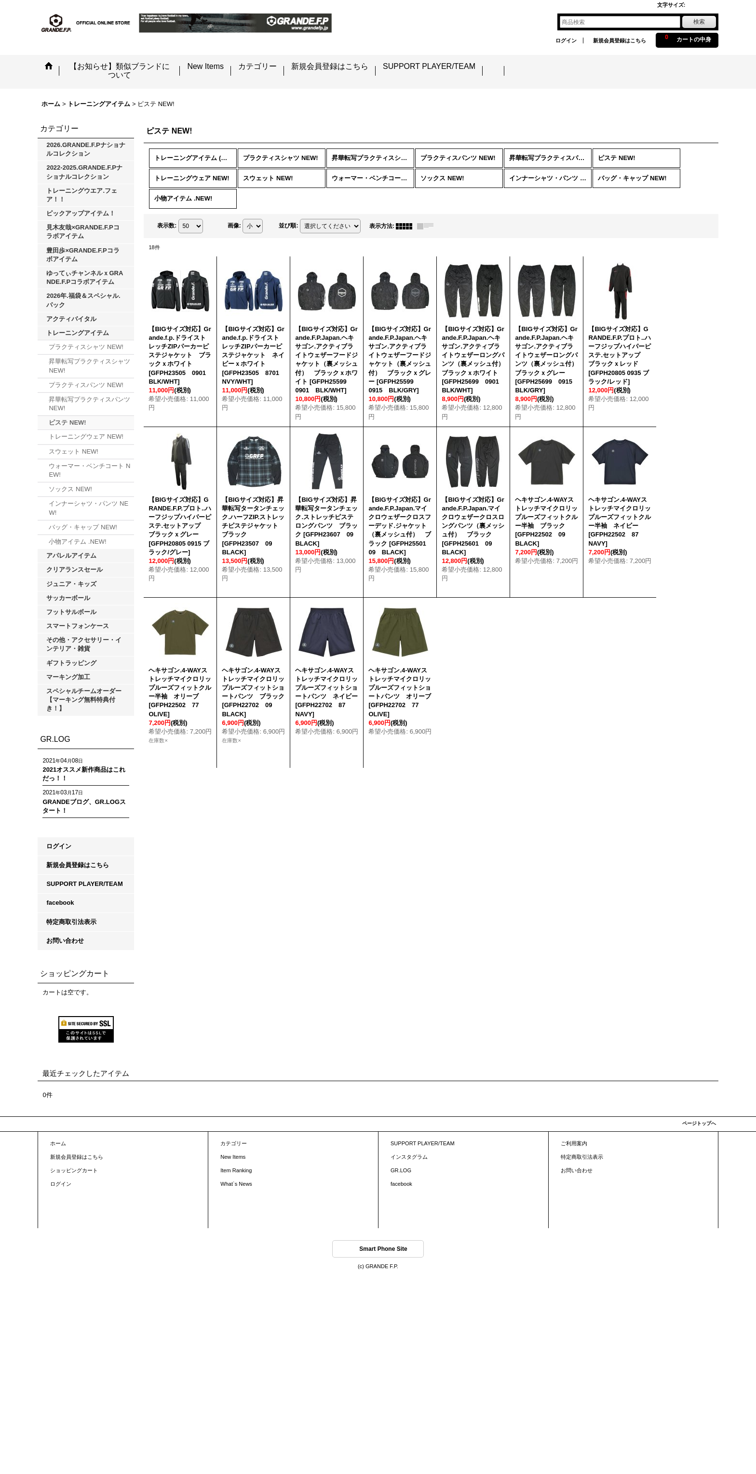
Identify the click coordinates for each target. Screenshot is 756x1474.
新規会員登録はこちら (619, 40)
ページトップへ (699, 1123)
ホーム (58, 1143)
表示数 (166, 225)
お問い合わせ (65, 940)
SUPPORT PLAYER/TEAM (84, 883)
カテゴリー (233, 1143)
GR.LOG (401, 1170)
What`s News (236, 1184)
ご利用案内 (574, 1143)
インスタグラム (409, 1157)
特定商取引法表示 (71, 921)
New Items (232, 1157)
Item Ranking (236, 1170)
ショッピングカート (74, 1170)
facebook (60, 902)
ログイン (566, 40)
